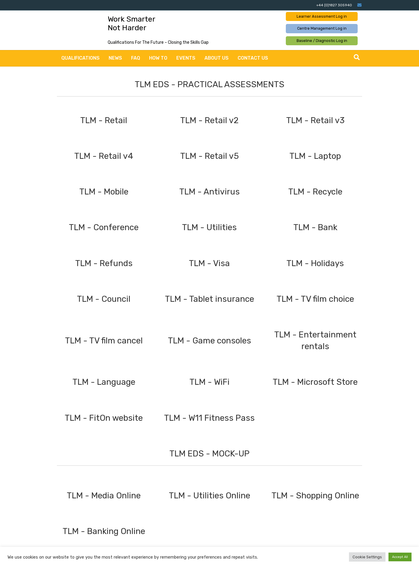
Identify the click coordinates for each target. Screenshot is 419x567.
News (115, 58)
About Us (216, 58)
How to (158, 58)
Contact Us (253, 58)
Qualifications (80, 58)
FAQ (135, 58)
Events (185, 58)
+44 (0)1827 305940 (334, 5)
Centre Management (322, 28)
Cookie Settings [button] (367, 557)
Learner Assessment (322, 16)
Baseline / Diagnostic (322, 40)
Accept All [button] (400, 557)
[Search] (356, 57)
